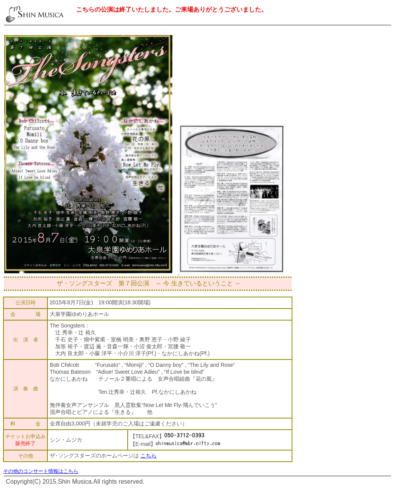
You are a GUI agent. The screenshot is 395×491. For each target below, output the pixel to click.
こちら (148, 455)
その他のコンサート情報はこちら (40, 471)
